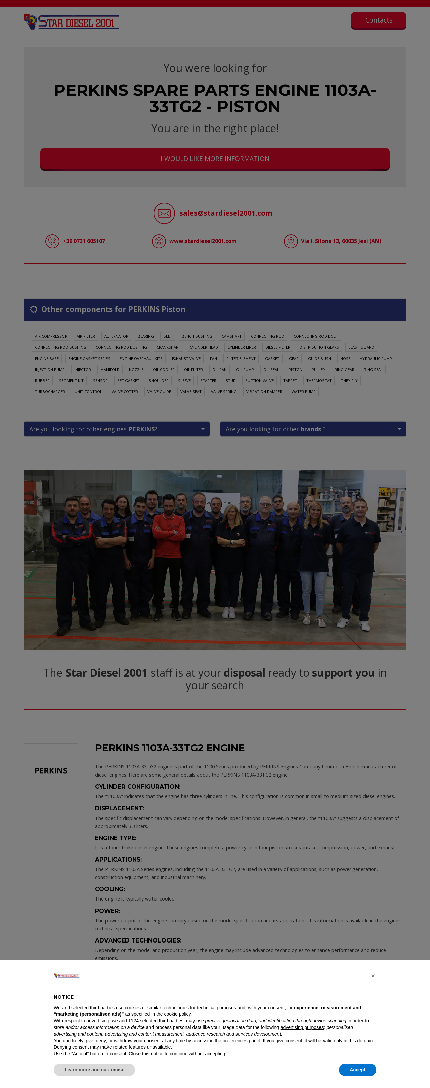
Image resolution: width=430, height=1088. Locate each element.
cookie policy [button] (177, 1014)
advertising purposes (302, 1027)
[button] (373, 975)
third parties (171, 1020)
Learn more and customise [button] (94, 1069)
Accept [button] (358, 1069)
